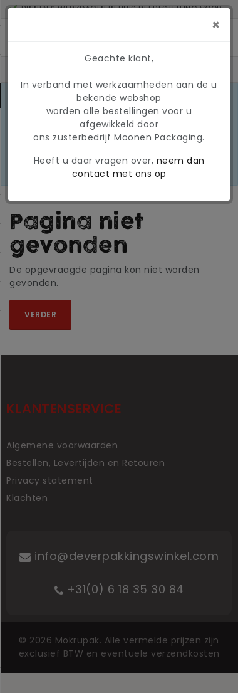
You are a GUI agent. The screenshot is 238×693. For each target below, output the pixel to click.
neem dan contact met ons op (138, 167)
